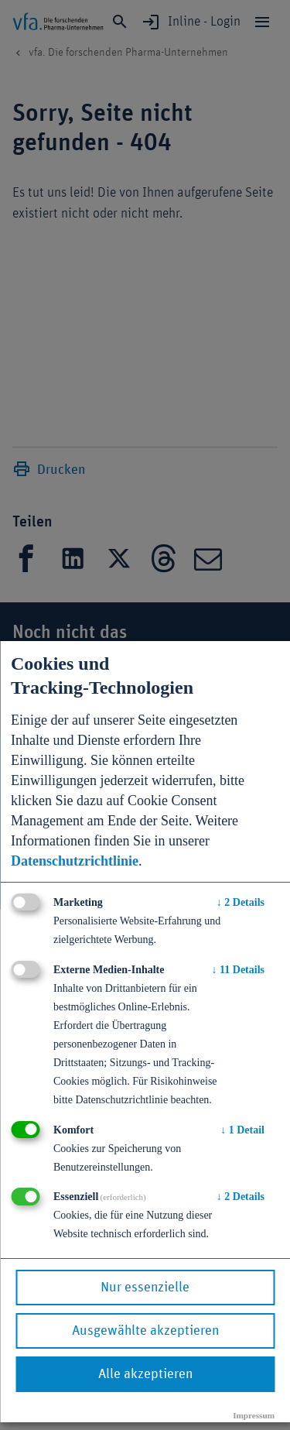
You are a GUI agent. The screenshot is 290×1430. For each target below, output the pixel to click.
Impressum (254, 1415)
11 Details (238, 970)
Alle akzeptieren (145, 1374)
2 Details (240, 902)
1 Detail (242, 1130)
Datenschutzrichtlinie (74, 861)
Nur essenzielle (145, 1288)
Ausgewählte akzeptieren (145, 1331)
